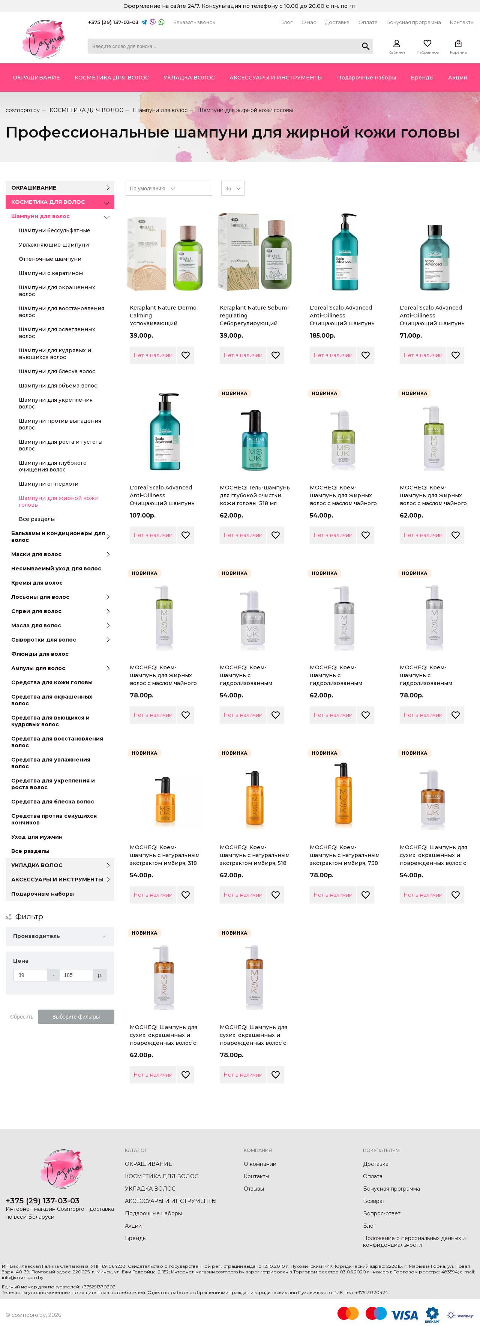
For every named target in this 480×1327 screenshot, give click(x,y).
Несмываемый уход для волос (56, 568)
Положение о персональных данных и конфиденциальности (414, 1241)
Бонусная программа (414, 22)
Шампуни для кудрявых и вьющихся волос (55, 354)
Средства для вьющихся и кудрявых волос (50, 721)
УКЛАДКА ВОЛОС (37, 865)
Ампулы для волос (38, 668)
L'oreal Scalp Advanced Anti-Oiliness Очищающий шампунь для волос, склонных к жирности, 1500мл (342, 323)
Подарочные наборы (42, 893)
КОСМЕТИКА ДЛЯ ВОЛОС (86, 110)
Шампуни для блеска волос (57, 371)
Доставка (337, 22)
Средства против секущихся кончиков (54, 819)
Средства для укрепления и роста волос (53, 784)
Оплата (368, 22)
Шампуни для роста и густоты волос (60, 445)
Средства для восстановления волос (57, 742)
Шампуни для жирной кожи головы (59, 501)
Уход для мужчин (37, 836)
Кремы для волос (37, 582)
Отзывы (254, 1188)
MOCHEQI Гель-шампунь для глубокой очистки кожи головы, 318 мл (255, 495)
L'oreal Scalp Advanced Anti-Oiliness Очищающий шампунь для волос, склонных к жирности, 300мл (432, 323)
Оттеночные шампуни (50, 259)
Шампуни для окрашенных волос (57, 291)
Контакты (462, 22)
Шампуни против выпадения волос (60, 424)
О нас (309, 22)
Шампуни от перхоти (48, 483)
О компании (260, 1164)
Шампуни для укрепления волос (56, 403)
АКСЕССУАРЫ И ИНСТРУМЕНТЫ (57, 879)
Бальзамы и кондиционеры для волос (58, 536)
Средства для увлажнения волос (50, 763)
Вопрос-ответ (381, 1213)
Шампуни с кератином (51, 273)
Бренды (136, 1238)
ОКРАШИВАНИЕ (33, 187)
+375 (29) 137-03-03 (113, 22)
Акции (133, 1225)
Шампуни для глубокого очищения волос (53, 466)
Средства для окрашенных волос (51, 700)
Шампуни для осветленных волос (57, 333)
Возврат (374, 1201)
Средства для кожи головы (52, 682)
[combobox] (169, 188)
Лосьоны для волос (40, 597)
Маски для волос (36, 554)
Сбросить (21, 1017)
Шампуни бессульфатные (54, 230)
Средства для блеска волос (52, 801)
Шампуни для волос (160, 110)
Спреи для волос (36, 611)
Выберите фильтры (76, 1017)
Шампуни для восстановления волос (61, 312)
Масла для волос (36, 625)
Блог (286, 22)
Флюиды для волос (40, 654)
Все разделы (37, 519)
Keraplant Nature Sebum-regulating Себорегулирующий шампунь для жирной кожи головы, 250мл (254, 323)
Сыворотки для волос (43, 639)
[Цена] (30, 975)
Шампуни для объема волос (58, 385)
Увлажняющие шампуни (54, 244)
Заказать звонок (194, 22)
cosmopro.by (23, 110)
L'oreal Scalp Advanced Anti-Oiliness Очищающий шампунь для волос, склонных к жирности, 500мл (162, 503)
